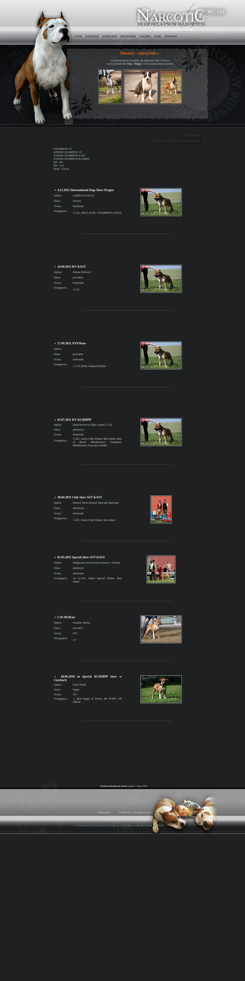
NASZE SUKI (109, 36)
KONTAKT (171, 36)
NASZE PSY (92, 36)
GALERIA (145, 36)
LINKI (157, 36)
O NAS (78, 36)
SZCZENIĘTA (128, 36)
